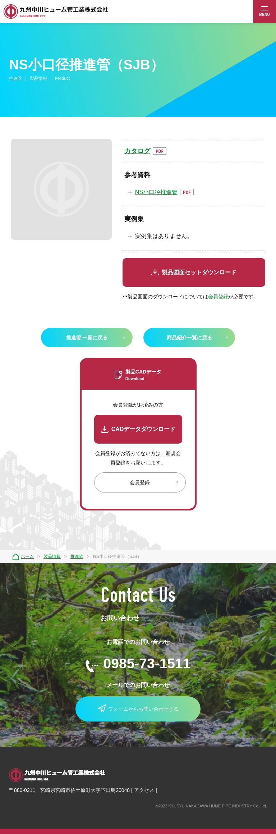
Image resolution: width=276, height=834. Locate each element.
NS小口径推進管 (156, 192)
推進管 (76, 556)
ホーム (27, 556)
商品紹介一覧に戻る (189, 337)
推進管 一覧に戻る (87, 337)
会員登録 (218, 296)
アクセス (144, 790)
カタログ (137, 151)
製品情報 (52, 556)
